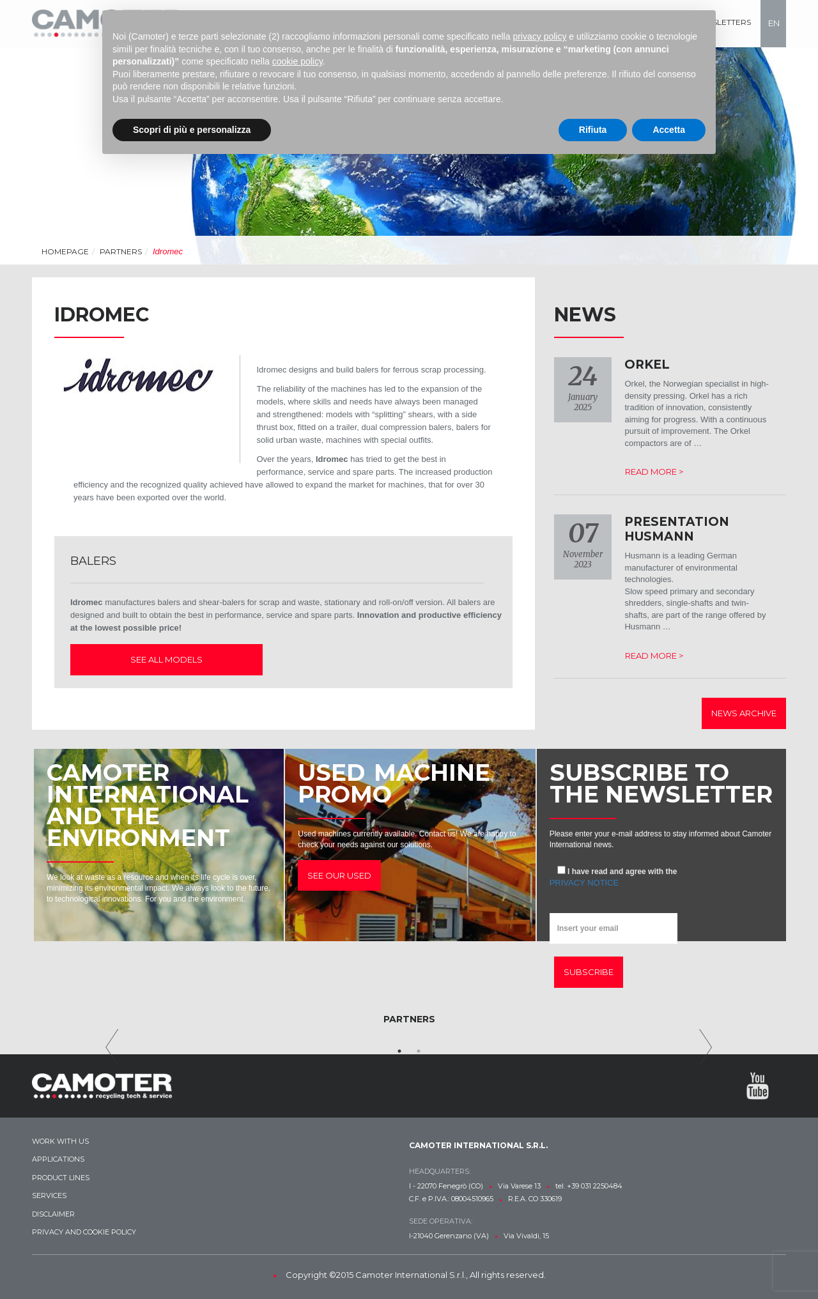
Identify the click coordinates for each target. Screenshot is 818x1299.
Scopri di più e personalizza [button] (192, 130)
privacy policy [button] (539, 36)
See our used (339, 875)
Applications (58, 1159)
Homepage (65, 251)
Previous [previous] (112, 1047)
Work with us (60, 1141)
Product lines (60, 1177)
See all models (157, 659)
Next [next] (705, 1047)
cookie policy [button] (297, 61)
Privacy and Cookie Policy (84, 1231)
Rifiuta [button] (593, 130)
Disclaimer (53, 1214)
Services (49, 1195)
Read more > (654, 471)
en (774, 23)
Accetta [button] (668, 130)
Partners (121, 251)
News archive (743, 713)
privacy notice (584, 883)
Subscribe (589, 972)
